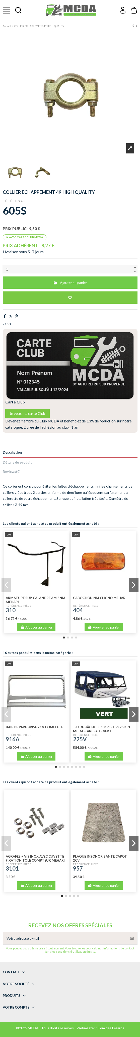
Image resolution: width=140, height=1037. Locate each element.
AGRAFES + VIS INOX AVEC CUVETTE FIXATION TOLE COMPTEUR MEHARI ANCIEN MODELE (35, 860)
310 (11, 610)
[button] (64, 638)
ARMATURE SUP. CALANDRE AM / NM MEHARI (35, 600)
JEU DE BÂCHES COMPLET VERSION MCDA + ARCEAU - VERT (101, 729)
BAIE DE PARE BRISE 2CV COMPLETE (34, 727)
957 (78, 868)
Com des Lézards (111, 1028)
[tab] (70, 472)
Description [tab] (12, 452)
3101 (12, 868)
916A (13, 739)
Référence (14, 201)
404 (78, 610)
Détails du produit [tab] (17, 462)
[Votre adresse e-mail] (65, 938)
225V (80, 739)
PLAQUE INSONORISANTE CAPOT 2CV (100, 858)
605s (7, 324)
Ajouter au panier (70, 282)
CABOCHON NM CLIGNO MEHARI (99, 598)
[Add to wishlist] (70, 297)
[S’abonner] (132, 938)
